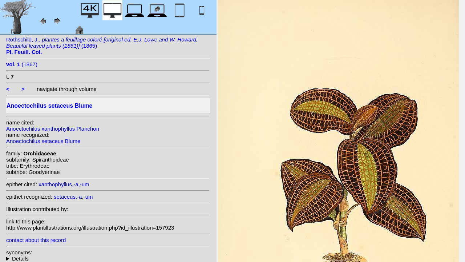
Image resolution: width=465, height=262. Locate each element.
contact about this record (36, 240)
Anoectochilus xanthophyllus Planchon (52, 129)
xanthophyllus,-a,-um (64, 184)
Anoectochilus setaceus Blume (43, 141)
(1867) (21, 64)
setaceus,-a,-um (73, 197)
